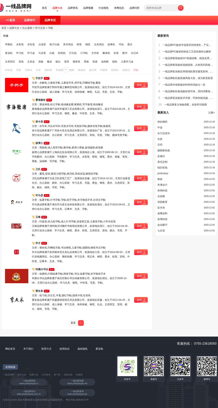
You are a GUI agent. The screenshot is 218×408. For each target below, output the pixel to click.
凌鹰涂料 (162, 213)
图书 (124, 53)
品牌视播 (88, 8)
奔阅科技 (162, 190)
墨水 (129, 44)
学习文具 (40, 27)
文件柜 (95, 53)
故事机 (111, 44)
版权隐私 (83, 348)
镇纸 (114, 61)
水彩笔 (20, 44)
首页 (44, 8)
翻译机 (106, 53)
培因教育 (162, 202)
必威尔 (161, 156)
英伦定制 (162, 161)
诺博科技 (162, 219)
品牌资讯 (73, 8)
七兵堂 (161, 230)
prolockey (162, 173)
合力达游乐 (163, 133)
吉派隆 (161, 196)
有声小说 (21, 374)
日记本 (134, 53)
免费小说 (33, 374)
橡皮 (49, 61)
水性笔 (31, 44)
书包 (121, 44)
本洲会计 (162, 184)
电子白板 (54, 44)
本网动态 (119, 8)
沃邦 (159, 144)
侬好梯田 (162, 121)
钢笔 (87, 44)
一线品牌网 (8, 374)
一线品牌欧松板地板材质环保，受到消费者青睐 (189, 91)
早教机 (9, 44)
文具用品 (99, 44)
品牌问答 (134, 8)
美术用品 (68, 44)
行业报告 (104, 8)
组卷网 (79, 374)
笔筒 (66, 61)
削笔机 (62, 53)
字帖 (50, 27)
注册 (211, 112)
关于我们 (28, 348)
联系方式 (46, 348)
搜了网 (57, 374)
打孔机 (73, 53)
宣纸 (21, 61)
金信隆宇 (162, 224)
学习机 (20, 53)
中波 (159, 127)
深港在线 (68, 374)
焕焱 (159, 179)
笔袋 (95, 61)
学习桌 (31, 53)
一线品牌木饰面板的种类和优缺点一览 (184, 84)
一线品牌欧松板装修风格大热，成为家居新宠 (188, 78)
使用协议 (65, 348)
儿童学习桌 (127, 61)
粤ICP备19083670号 (77, 399)
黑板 (86, 61)
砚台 (58, 61)
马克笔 (42, 53)
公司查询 (46, 374)
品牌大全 (57, 8)
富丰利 (161, 207)
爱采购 (99, 348)
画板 (40, 61)
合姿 (159, 138)
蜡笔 (79, 44)
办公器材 (27, 27)
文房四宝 (10, 61)
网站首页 (10, 348)
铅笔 (116, 53)
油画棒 (105, 61)
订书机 (84, 53)
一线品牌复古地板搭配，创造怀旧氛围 (185, 104)
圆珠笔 (76, 61)
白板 (51, 53)
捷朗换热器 (163, 150)
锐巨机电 (162, 167)
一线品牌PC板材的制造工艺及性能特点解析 (187, 51)
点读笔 (42, 44)
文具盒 (31, 61)
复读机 (9, 53)
